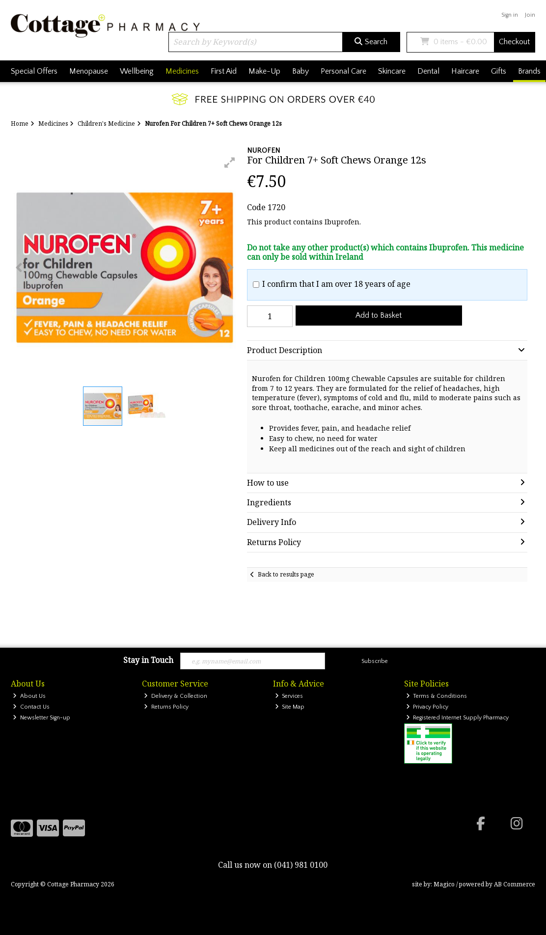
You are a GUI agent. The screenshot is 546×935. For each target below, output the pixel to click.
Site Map (290, 707)
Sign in (509, 15)
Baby (300, 71)
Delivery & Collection (175, 696)
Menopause (88, 71)
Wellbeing (137, 71)
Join (530, 15)
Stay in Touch (148, 660)
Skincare (392, 71)
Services (289, 696)
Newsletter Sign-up (41, 718)
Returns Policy (166, 707)
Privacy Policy (427, 707)
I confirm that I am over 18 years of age (336, 284)
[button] (230, 162)
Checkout (514, 41)
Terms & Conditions (436, 696)
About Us (29, 696)
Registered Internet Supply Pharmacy (457, 718)
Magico (444, 884)
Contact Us (31, 707)
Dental (428, 71)
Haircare (465, 71)
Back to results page (286, 574)
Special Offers (34, 71)
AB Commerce (514, 884)
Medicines (182, 71)
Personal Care (343, 71)
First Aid (224, 71)
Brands (529, 71)
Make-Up (264, 71)
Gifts (498, 71)
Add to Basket (378, 315)
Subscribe (374, 661)
